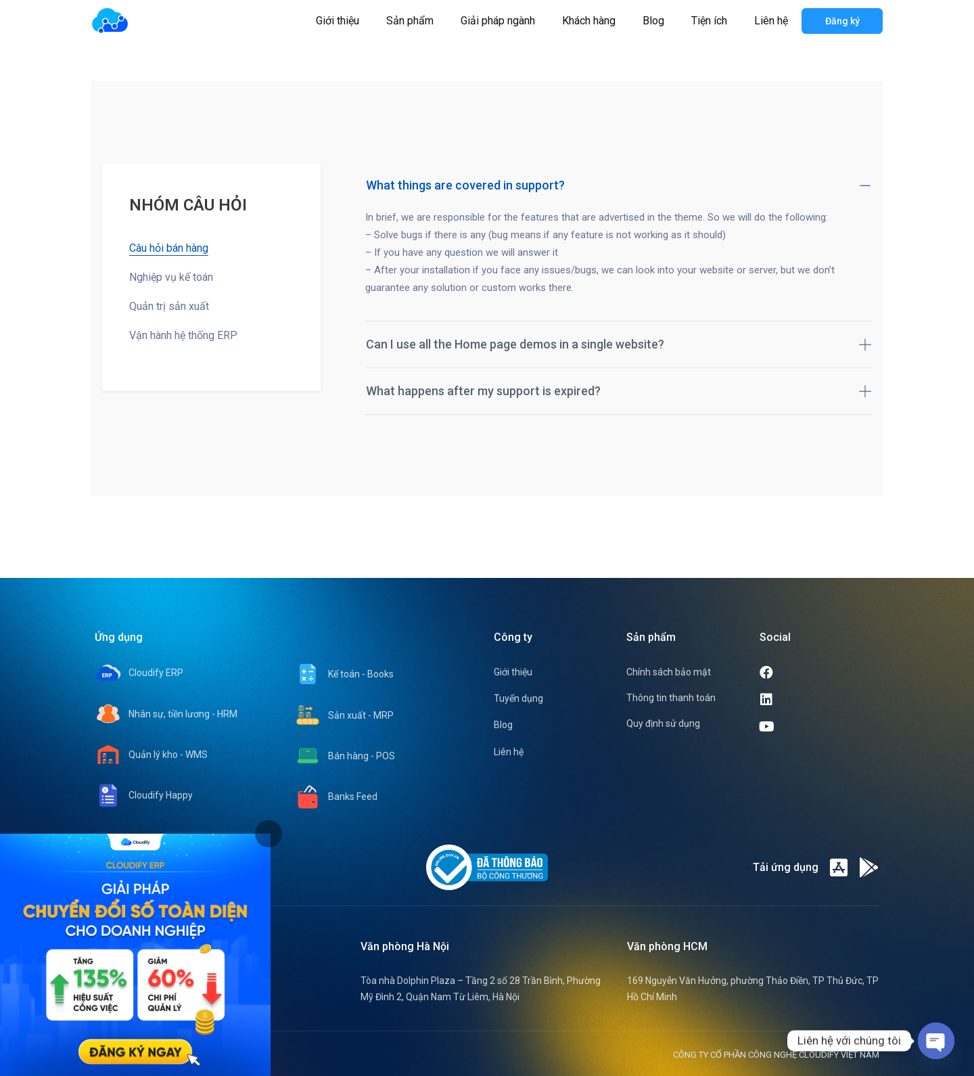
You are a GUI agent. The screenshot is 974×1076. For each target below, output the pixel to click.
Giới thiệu (337, 20)
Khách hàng (589, 20)
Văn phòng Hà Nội (405, 946)
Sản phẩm (410, 20)
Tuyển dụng (518, 698)
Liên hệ (771, 20)
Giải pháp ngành (498, 20)
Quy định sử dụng (663, 723)
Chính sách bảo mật (668, 672)
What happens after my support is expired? (619, 391)
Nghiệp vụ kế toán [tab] (171, 277)
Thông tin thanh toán (671, 697)
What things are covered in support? (619, 185)
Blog (653, 20)
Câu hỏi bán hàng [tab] (168, 248)
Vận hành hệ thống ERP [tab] (183, 335)
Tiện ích (709, 20)
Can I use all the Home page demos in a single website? (619, 344)
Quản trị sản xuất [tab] (169, 306)
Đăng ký (842, 21)
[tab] (268, 833)
